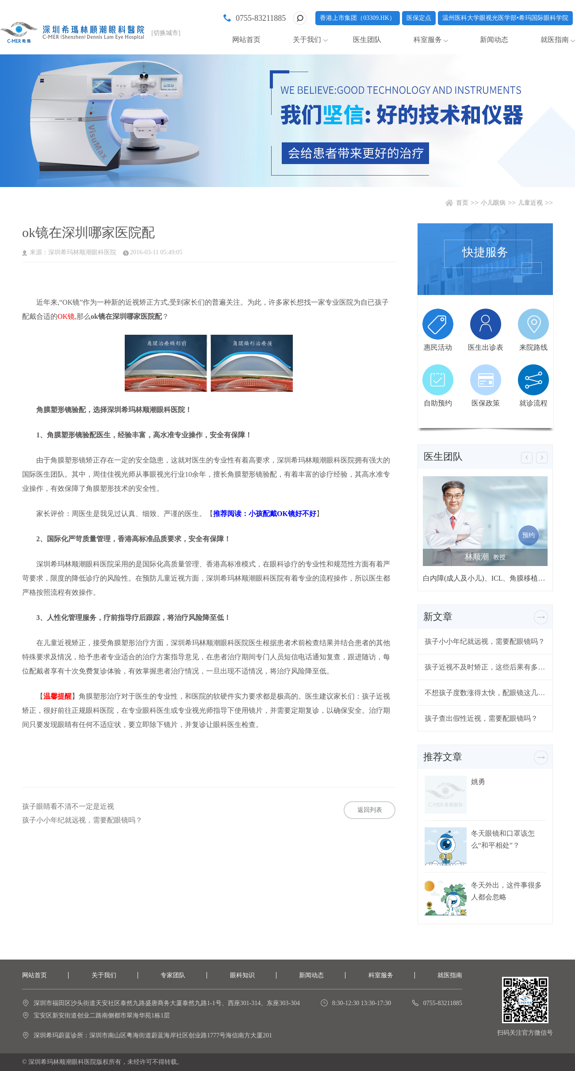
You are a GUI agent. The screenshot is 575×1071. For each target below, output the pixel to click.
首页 (462, 202)
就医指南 (554, 39)
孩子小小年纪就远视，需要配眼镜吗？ (82, 820)
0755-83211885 (261, 18)
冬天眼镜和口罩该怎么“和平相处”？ (503, 839)
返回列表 (369, 810)
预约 (528, 535)
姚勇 (478, 781)
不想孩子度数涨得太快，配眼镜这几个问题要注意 (485, 692)
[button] (527, 457)
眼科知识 (242, 975)
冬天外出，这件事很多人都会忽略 (506, 891)
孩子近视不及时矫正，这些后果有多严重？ (485, 667)
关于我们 (307, 39)
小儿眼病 (493, 202)
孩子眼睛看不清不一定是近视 (68, 806)
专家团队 (173, 975)
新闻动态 (494, 39)
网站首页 (246, 39)
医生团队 (367, 39)
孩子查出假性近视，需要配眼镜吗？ (481, 718)
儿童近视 (530, 202)
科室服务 (428, 39)
